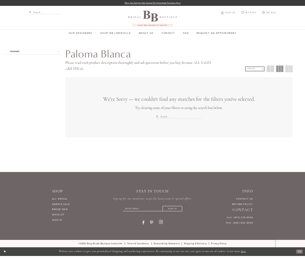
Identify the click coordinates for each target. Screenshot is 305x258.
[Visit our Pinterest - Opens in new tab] (151, 225)
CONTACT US (244, 199)
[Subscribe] (177, 210)
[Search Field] (45, 13)
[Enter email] (152, 210)
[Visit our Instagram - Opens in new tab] (161, 224)
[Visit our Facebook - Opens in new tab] (143, 225)
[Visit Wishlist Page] (248, 13)
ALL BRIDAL (60, 199)
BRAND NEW (60, 210)
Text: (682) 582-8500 (239, 223)
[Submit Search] (31, 13)
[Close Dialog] (5, 253)
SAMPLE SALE (61, 204)
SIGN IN (57, 221)
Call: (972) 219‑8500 (240, 218)
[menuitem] (44, 13)
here (243, 253)
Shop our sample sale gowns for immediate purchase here (152, 3)
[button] (228, 13)
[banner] (152, 19)
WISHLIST (58, 215)
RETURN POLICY (242, 204)
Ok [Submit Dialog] (299, 254)
